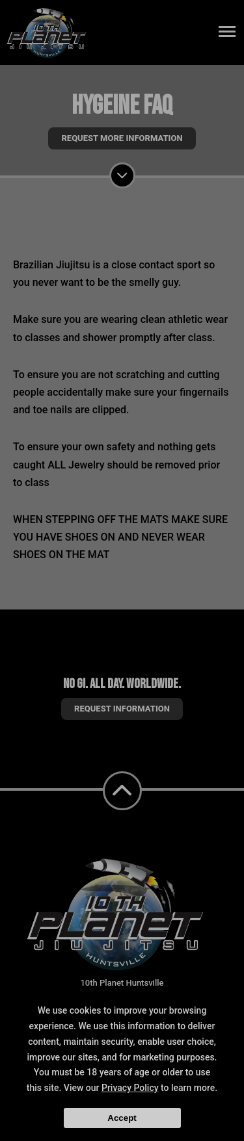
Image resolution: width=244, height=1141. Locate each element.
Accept (121, 1118)
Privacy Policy (130, 1088)
